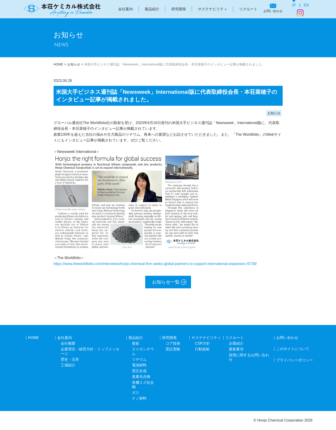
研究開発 (178, 9)
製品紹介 (152, 9)
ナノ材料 (139, 398)
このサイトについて (292, 349)
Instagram (300, 12)
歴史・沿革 (70, 359)
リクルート (248, 9)
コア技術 (173, 343)
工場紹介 (68, 365)
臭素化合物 (141, 377)
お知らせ (73, 64)
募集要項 (236, 349)
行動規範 (202, 349)
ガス (135, 393)
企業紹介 (236, 343)
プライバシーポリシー (294, 360)
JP (294, 5)
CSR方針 (202, 343)
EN (306, 5)
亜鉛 (135, 343)
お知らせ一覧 (166, 281)
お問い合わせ (273, 11)
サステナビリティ (212, 9)
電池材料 (139, 365)
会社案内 (125, 9)
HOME (58, 64)
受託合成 (139, 371)
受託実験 (173, 349)
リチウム (139, 359)
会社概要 (68, 343)
